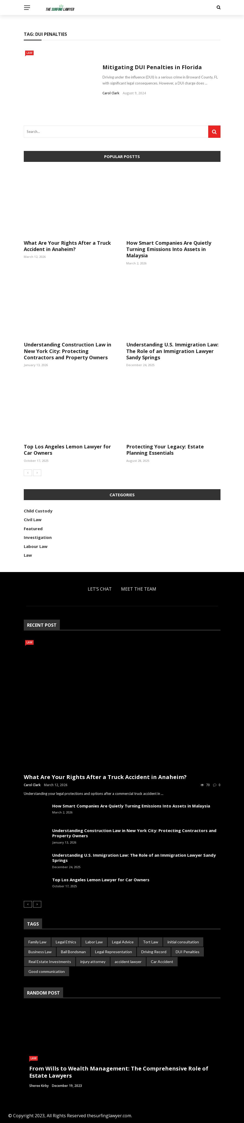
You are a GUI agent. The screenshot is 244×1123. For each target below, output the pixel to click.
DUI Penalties (187, 951)
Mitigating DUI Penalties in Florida (152, 67)
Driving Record (153, 951)
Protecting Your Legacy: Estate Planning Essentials (165, 449)
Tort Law (150, 942)
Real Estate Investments (49, 961)
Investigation (38, 537)
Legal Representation (113, 951)
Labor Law (94, 942)
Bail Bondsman (73, 951)
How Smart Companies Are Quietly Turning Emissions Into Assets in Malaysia (168, 249)
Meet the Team (138, 589)
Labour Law (36, 546)
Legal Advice (123, 942)
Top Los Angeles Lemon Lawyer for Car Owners (67, 449)
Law (29, 53)
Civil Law (33, 519)
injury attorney (92, 961)
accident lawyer (128, 961)
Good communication (46, 971)
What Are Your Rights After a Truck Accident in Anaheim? (67, 246)
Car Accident (162, 961)
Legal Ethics (66, 942)
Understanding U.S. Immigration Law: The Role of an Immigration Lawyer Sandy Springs (172, 351)
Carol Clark (110, 93)
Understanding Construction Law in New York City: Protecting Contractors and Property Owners (67, 351)
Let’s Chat (100, 589)
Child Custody (38, 511)
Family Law (37, 942)
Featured (33, 528)
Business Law (40, 951)
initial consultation (183, 942)
